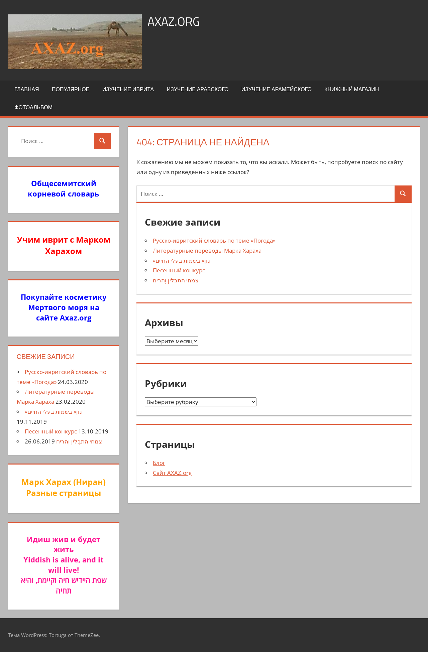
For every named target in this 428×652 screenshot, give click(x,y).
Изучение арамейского (276, 89)
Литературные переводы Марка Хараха (207, 250)
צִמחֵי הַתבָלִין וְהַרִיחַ (176, 280)
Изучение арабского (198, 89)
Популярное (70, 89)
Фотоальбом (33, 107)
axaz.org (173, 21)
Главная (26, 89)
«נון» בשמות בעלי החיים (181, 260)
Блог (159, 463)
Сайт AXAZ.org (172, 473)
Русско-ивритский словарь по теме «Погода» (214, 240)
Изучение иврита (128, 89)
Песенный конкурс (179, 270)
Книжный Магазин (351, 89)
